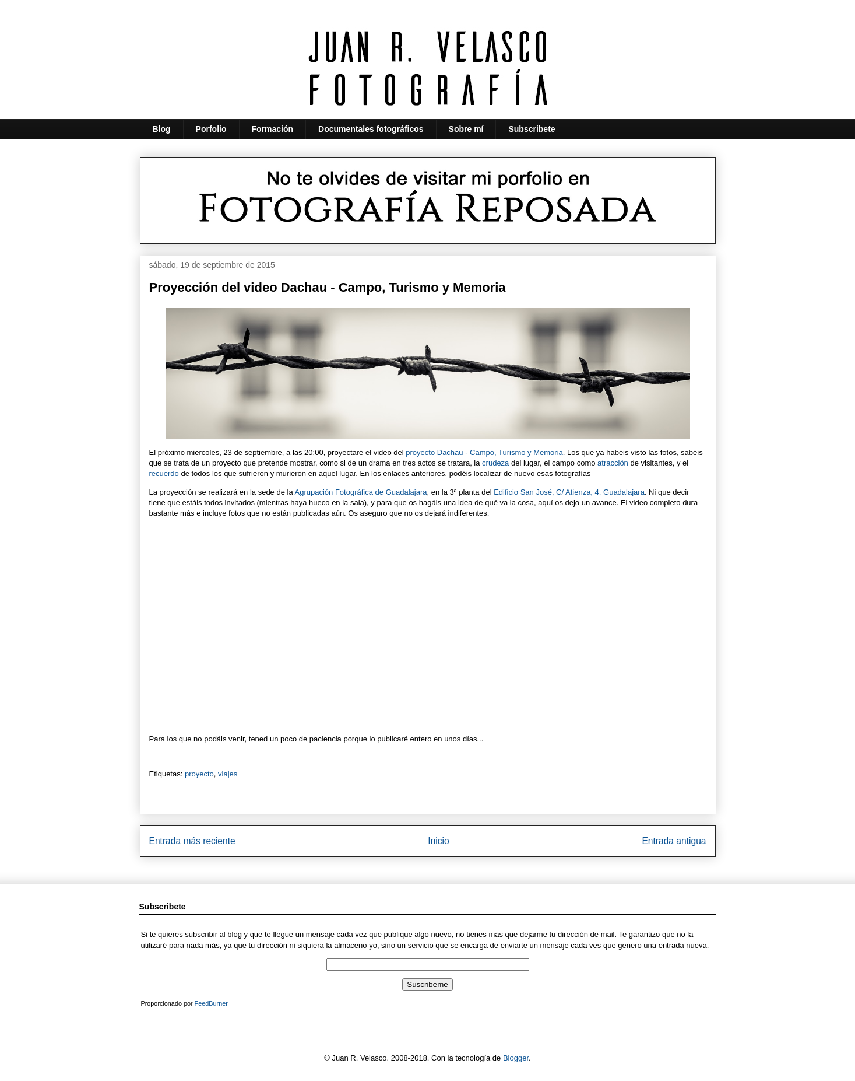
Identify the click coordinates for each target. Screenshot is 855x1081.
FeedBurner (211, 1003)
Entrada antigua (674, 841)
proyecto (199, 773)
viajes (227, 773)
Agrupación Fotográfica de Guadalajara (361, 492)
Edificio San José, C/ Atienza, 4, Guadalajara (569, 492)
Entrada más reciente (192, 841)
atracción (612, 463)
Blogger (516, 1058)
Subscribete (531, 129)
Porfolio (211, 129)
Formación (273, 129)
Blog (162, 129)
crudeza (495, 463)
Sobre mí (466, 129)
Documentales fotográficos (370, 129)
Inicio (438, 841)
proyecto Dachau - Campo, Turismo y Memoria (484, 452)
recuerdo (164, 473)
